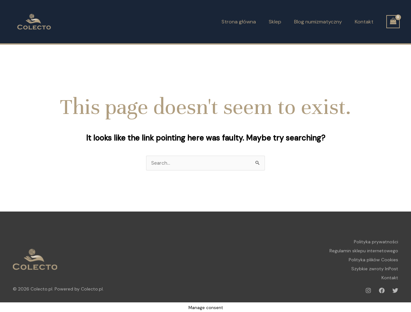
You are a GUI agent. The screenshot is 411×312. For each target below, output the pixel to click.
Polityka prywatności (376, 242)
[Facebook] (382, 287)
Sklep (275, 21)
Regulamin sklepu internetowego (363, 250)
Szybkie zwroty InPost (374, 267)
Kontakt (364, 21)
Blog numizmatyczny (318, 21)
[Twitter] (395, 287)
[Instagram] (368, 287)
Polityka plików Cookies (373, 258)
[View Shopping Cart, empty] (393, 21)
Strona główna (239, 21)
